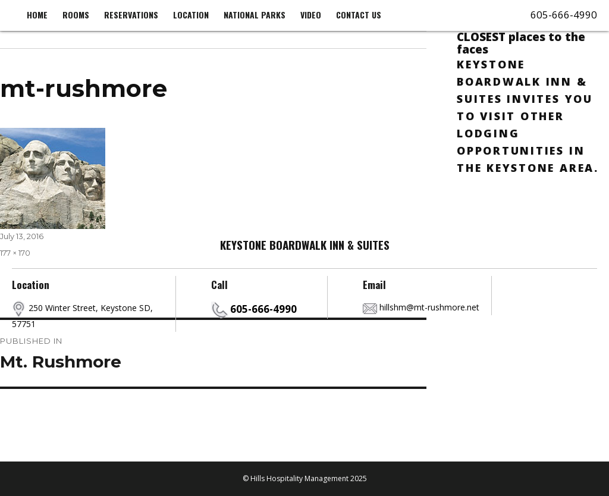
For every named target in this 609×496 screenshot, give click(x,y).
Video (310, 14)
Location (191, 14)
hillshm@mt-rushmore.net (429, 307)
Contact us (358, 14)
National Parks (254, 14)
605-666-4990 (563, 14)
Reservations (131, 14)
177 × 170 (15, 253)
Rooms (75, 14)
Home (37, 14)
